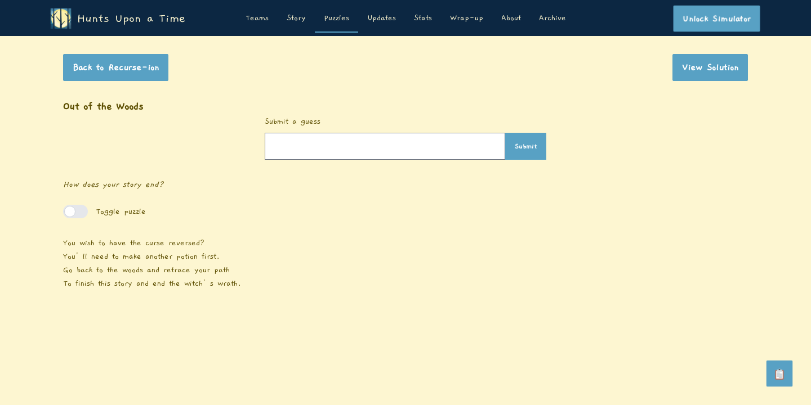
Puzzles (336, 18)
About (511, 18)
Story (296, 18)
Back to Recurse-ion (116, 67)
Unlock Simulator (716, 19)
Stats (423, 18)
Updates (381, 18)
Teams (257, 18)
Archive (552, 18)
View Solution (710, 67)
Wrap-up (466, 18)
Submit (526, 146)
